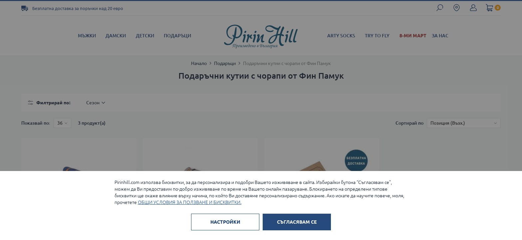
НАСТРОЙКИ (225, 222)
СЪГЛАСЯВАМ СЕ (297, 222)
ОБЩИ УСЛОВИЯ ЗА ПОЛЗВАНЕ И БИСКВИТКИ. (189, 202)
